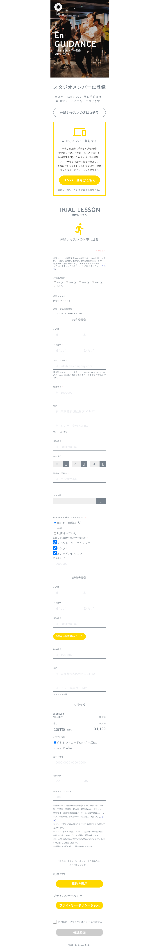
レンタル (60, 548)
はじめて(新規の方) (67, 522)
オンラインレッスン (67, 553)
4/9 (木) (61, 283)
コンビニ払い (64, 747)
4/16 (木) (73, 283)
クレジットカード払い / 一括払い (76, 742)
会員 (58, 528)
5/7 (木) (60, 286)
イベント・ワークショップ (71, 542)
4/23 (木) (86, 283)
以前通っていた (65, 533)
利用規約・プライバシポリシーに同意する (77, 921)
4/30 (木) (99, 283)
